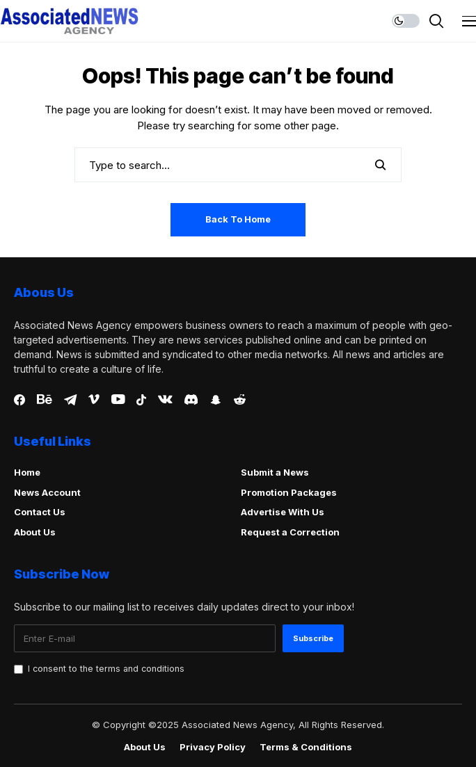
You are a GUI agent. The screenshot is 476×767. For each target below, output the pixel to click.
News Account (47, 492)
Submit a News (275, 472)
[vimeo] (94, 400)
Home (27, 472)
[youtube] (118, 400)
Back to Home (238, 219)
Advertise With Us (282, 511)
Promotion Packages (289, 492)
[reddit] (240, 399)
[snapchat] (215, 400)
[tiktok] (141, 399)
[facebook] (19, 399)
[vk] (165, 400)
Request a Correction (290, 532)
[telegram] (70, 399)
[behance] (44, 400)
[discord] (191, 399)
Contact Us (39, 511)
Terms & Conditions (306, 747)
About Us (35, 532)
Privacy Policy (213, 747)
